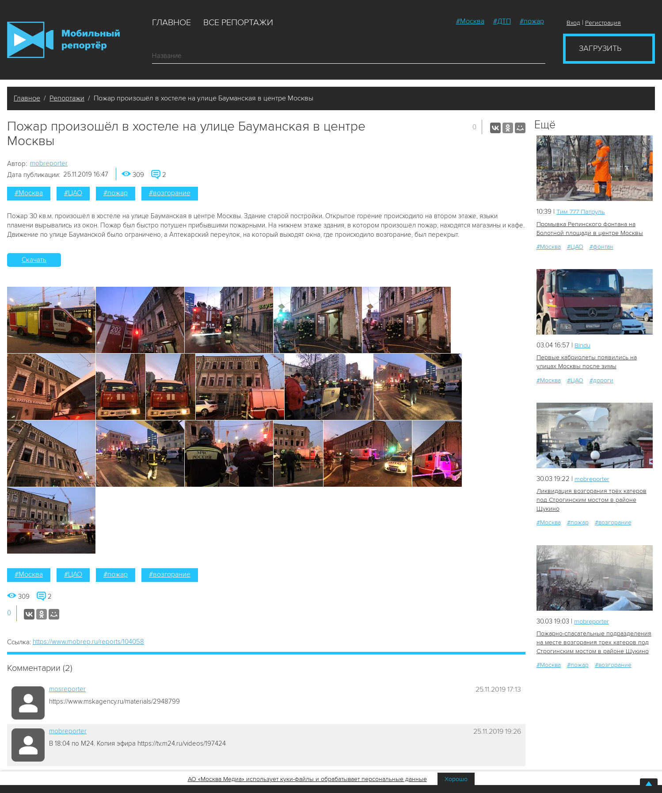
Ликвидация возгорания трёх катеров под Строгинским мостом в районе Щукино (590, 499)
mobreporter (49, 163)
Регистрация (603, 23)
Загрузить (600, 48)
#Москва (470, 21)
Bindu (582, 345)
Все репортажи (238, 22)
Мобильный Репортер (63, 40)
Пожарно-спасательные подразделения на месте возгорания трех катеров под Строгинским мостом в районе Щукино (593, 641)
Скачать (34, 260)
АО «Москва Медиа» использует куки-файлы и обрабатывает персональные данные (307, 779)
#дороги (601, 380)
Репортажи (66, 98)
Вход (573, 23)
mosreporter (67, 689)
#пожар (532, 21)
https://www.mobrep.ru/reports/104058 (88, 642)
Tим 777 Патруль (581, 212)
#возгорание (169, 193)
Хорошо (456, 779)
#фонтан (601, 246)
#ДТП (502, 21)
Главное (171, 22)
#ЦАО (73, 193)
